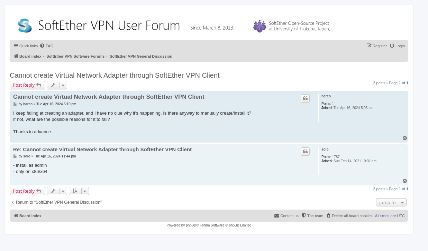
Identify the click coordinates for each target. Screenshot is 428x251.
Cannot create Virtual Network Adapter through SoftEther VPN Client (115, 75)
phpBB (191, 225)
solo (325, 149)
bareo (326, 96)
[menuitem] (46, 46)
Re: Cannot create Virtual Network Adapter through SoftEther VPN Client (102, 149)
